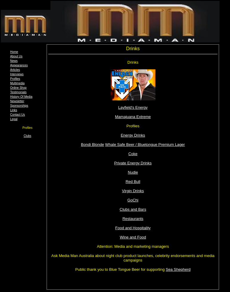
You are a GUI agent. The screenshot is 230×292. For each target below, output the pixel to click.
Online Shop (18, 87)
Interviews (17, 74)
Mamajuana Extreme (133, 116)
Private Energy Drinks (133, 163)
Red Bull (133, 181)
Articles (15, 69)
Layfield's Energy (133, 107)
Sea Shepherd (178, 269)
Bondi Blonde (92, 144)
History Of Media (21, 96)
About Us (16, 56)
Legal (13, 119)
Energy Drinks (133, 135)
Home (14, 51)
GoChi (132, 200)
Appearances (19, 65)
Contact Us (17, 114)
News (14, 60)
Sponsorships (19, 105)
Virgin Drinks (133, 191)
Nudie (133, 172)
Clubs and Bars (133, 209)
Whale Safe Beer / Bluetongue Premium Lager (145, 144)
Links (13, 110)
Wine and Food (133, 237)
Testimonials (18, 92)
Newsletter (17, 101)
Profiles (15, 78)
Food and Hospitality (133, 228)
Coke (132, 154)
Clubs (27, 135)
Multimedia (17, 83)
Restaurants (132, 218)
